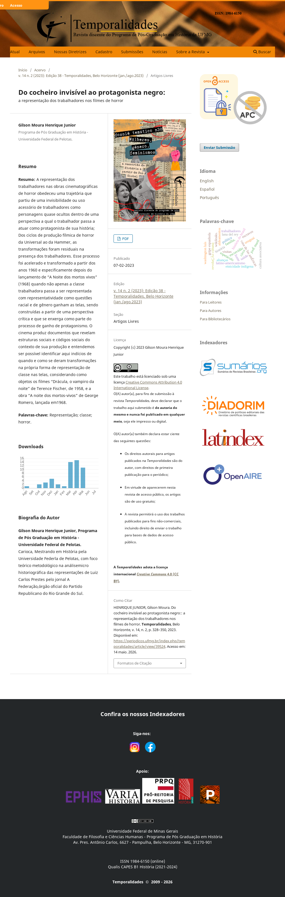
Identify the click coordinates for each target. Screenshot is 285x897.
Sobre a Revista (191, 51)
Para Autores (210, 310)
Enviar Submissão (219, 147)
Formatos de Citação (134, 663)
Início (22, 69)
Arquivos (37, 51)
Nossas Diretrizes (70, 51)
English (207, 180)
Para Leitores (211, 302)
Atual (15, 51)
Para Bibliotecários (215, 318)
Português (209, 197)
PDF (125, 238)
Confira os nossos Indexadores (142, 714)
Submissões (132, 51)
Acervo (40, 69)
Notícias (159, 51)
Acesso (16, 5)
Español (207, 189)
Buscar (262, 51)
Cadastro (103, 51)
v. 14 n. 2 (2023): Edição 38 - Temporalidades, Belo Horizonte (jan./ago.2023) (81, 75)
